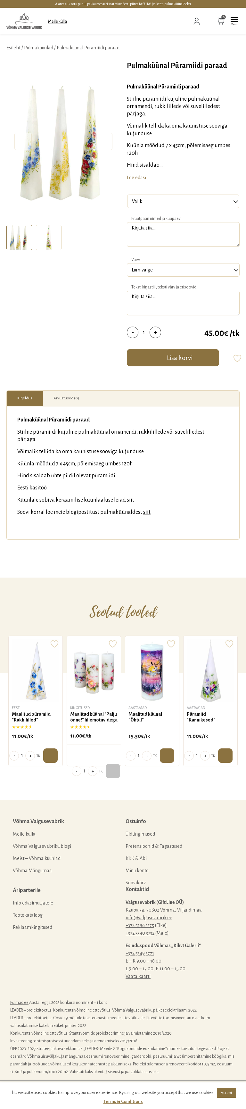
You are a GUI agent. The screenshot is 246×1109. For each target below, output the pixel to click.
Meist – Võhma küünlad (37, 858)
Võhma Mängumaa (32, 870)
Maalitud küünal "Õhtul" (145, 717)
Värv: (135, 259)
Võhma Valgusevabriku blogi (42, 846)
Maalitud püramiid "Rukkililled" (31, 717)
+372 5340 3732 (140, 933)
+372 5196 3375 (140, 925)
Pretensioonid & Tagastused (154, 846)
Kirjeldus (24, 398)
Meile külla (57, 21)
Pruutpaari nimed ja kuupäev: (156, 218)
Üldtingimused (140, 834)
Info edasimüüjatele (33, 902)
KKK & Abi (136, 858)
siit (131, 500)
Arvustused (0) (66, 398)
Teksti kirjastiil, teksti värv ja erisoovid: (164, 287)
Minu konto (137, 870)
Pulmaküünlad (38, 47)
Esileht (13, 47)
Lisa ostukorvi (50, 755)
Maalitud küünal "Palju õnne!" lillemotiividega (94, 717)
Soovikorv (136, 882)
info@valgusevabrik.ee (149, 917)
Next (103, 141)
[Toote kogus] (144, 332)
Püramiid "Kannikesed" (201, 717)
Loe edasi (136, 177)
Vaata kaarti (138, 976)
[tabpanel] (63, 141)
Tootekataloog (28, 915)
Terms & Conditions (123, 1101)
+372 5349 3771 (140, 953)
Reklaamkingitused (32, 927)
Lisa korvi (180, 357)
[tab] (19, 237)
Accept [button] (226, 1093)
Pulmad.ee (19, 1002)
